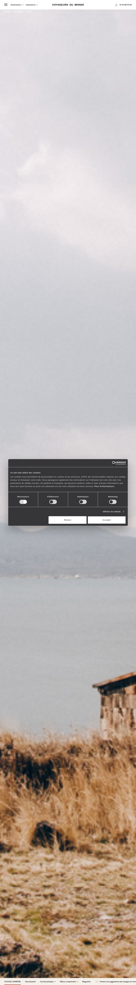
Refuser (67, 520)
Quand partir (30, 981)
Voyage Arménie (12, 981)
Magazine (86, 981)
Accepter (106, 520)
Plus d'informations (104, 486)
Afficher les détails (112, 511)
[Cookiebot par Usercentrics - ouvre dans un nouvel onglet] (114, 463)
